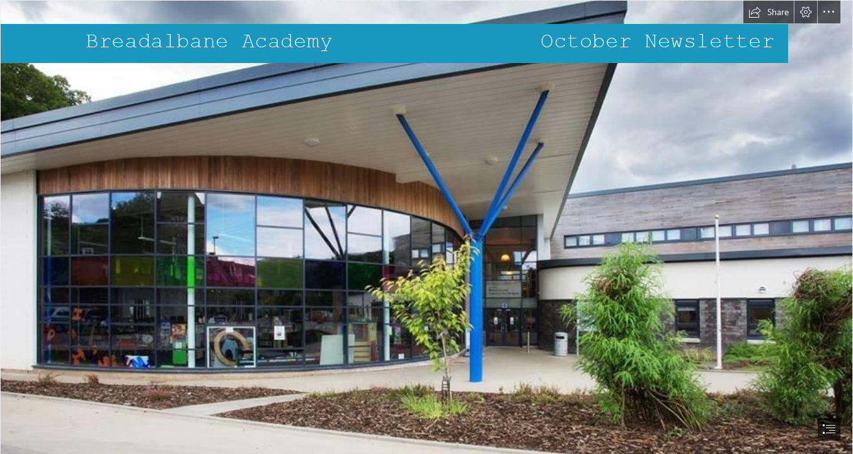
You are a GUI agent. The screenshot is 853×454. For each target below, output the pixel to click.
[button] (768, 12)
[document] (426, 227)
